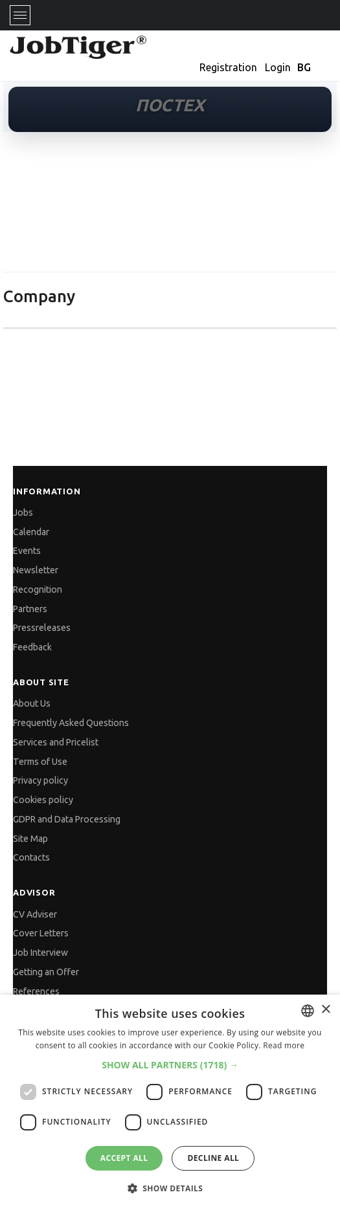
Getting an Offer (46, 972)
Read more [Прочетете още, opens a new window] (283, 1045)
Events (27, 550)
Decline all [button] (213, 1157)
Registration (228, 67)
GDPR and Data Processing (66, 819)
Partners (30, 609)
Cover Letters (41, 933)
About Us (32, 703)
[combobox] (307, 1010)
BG (304, 67)
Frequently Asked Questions (71, 723)
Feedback (32, 647)
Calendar (31, 532)
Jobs (23, 512)
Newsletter (35, 570)
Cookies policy (43, 800)
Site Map (30, 838)
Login (278, 67)
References (36, 991)
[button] (170, 1064)
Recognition (37, 589)
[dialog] (170, 1103)
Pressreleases (42, 628)
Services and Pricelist (55, 742)
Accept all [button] (124, 1157)
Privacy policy (40, 780)
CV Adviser (35, 914)
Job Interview (40, 952)
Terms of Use (40, 761)
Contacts (31, 857)
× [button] (325, 1010)
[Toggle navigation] (20, 15)
